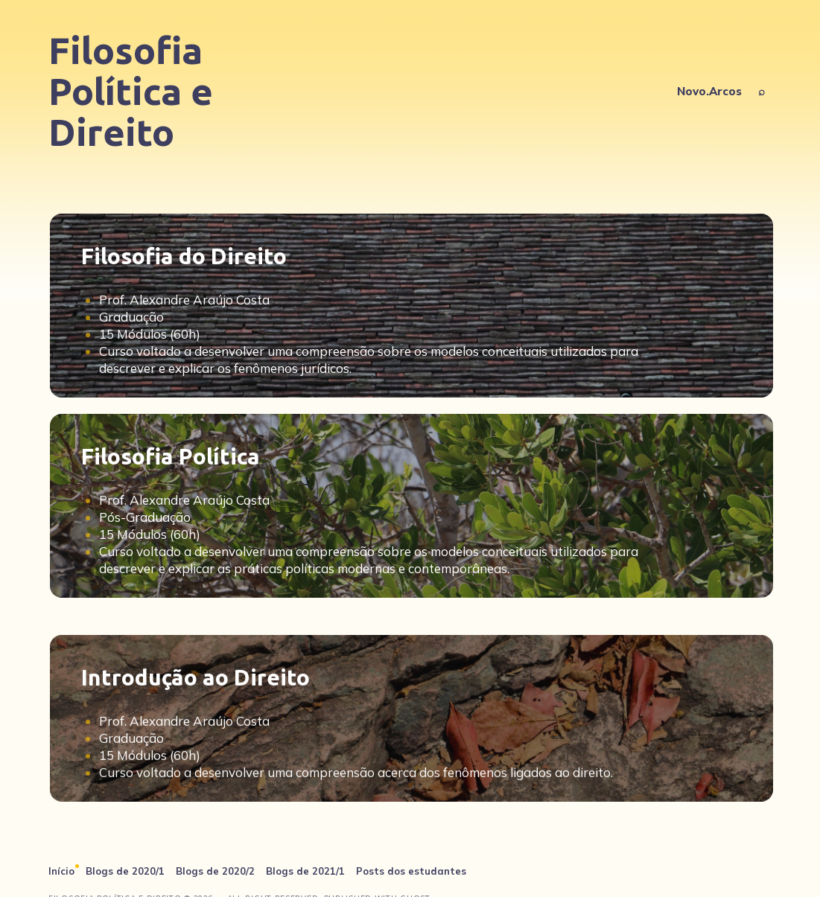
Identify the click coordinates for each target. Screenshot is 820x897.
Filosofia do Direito (184, 256)
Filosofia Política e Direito (130, 91)
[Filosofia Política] (411, 506)
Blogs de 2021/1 (305, 871)
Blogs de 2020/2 (215, 871)
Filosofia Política (170, 456)
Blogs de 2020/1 (125, 871)
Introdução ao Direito (195, 714)
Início (61, 871)
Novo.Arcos (709, 91)
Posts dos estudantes (411, 871)
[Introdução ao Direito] (411, 755)
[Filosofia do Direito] (411, 306)
